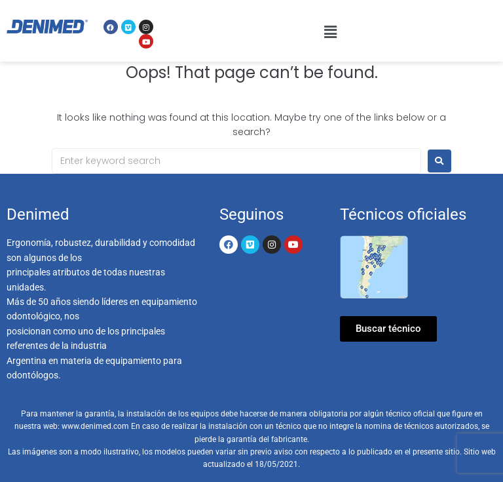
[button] (330, 32)
